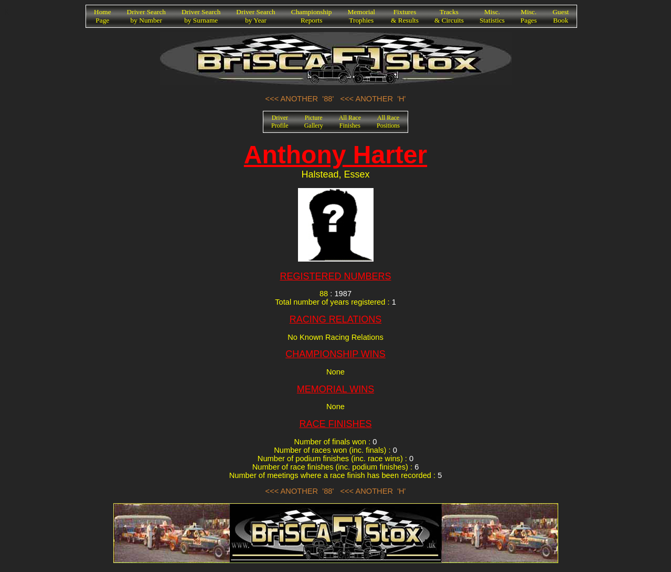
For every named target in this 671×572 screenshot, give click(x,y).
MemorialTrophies (362, 16)
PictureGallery (313, 121)
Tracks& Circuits (449, 16)
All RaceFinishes (350, 121)
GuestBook (560, 16)
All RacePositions (388, 121)
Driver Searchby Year (255, 16)
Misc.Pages (528, 16)
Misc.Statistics (492, 16)
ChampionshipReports (311, 16)
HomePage (102, 16)
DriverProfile (280, 121)
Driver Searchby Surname (201, 16)
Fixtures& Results (405, 16)
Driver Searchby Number (146, 16)
